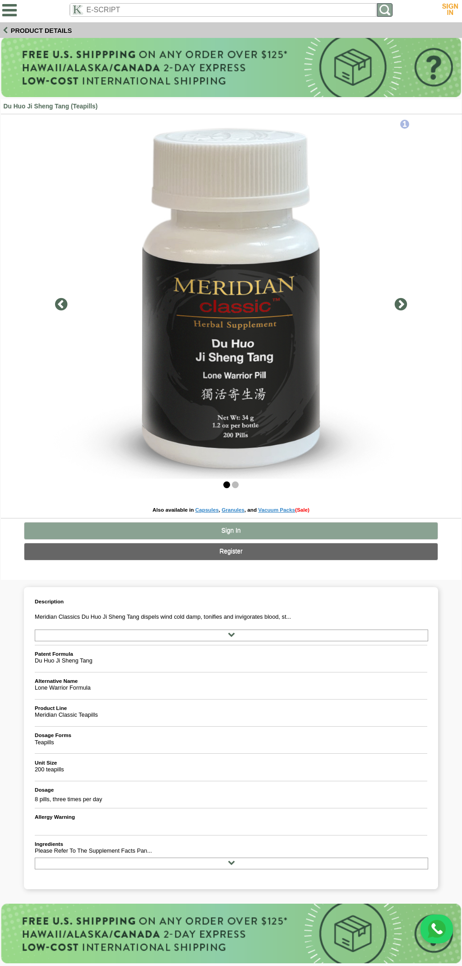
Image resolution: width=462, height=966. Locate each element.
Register (230, 551)
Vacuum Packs (276, 510)
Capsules (207, 510)
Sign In (231, 530)
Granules (233, 510)
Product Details (41, 30)
